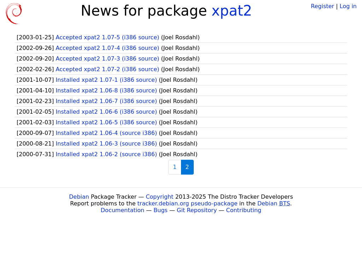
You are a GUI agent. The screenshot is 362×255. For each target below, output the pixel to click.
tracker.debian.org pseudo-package (188, 203)
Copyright (159, 196)
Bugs (160, 210)
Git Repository (197, 210)
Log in (348, 6)
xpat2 (231, 10)
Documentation (122, 210)
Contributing (244, 210)
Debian (79, 196)
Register (322, 6)
